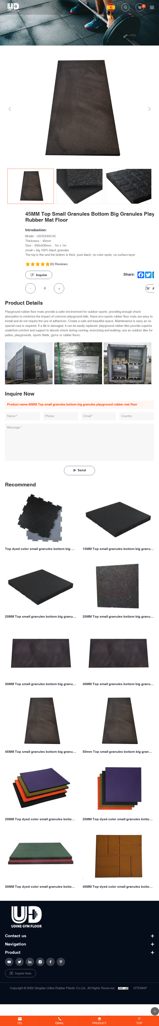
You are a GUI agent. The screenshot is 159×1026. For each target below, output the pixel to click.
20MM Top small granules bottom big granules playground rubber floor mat (40, 617)
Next (148, 109)
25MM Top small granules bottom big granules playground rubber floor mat (118, 617)
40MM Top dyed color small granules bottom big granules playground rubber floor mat (118, 887)
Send (82, 470)
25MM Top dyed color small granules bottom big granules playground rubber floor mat (118, 819)
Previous (8, 109)
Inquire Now (23, 973)
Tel (20, 1023)
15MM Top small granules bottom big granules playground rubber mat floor (118, 549)
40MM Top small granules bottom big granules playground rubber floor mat (118, 684)
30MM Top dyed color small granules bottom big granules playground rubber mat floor (40, 887)
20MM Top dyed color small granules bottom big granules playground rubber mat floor (40, 819)
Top (139, 1023)
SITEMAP (140, 988)
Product (99, 1023)
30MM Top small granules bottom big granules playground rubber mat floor (40, 684)
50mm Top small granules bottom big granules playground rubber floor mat (118, 752)
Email (59, 1023)
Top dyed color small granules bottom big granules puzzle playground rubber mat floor (40, 549)
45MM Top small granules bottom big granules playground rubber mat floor (40, 752)
